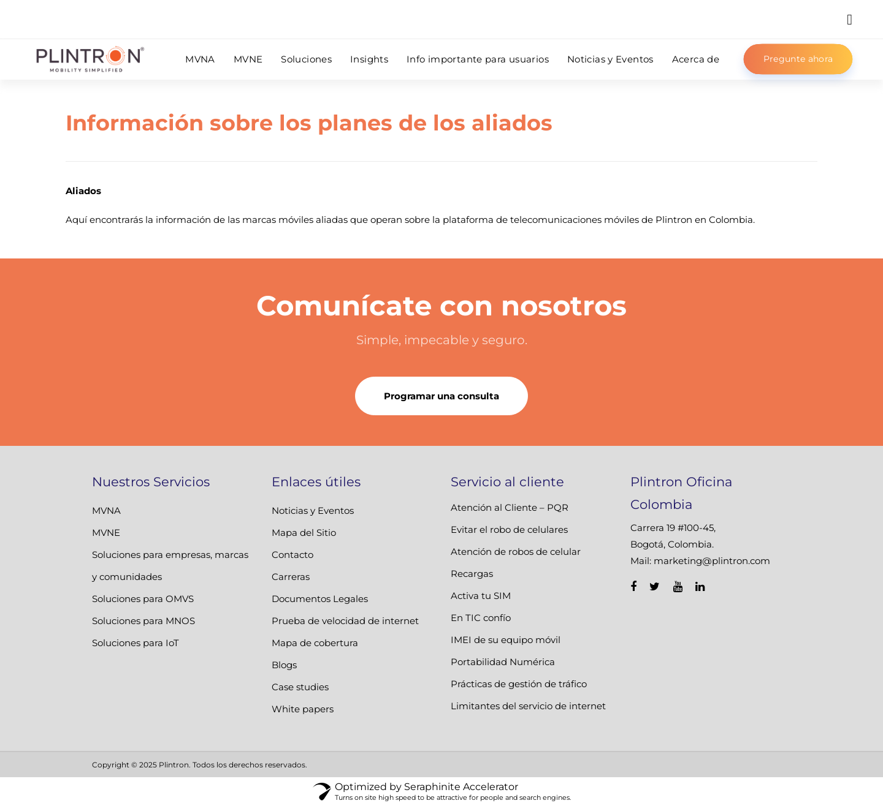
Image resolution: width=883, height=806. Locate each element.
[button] (849, 19)
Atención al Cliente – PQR (509, 507)
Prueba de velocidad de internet (345, 621)
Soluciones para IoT (135, 643)
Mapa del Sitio (304, 532)
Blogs (284, 665)
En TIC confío (481, 617)
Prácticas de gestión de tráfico (519, 684)
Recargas (472, 573)
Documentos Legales (320, 598)
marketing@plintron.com (712, 561)
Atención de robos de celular (516, 551)
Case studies (300, 687)
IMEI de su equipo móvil (505, 640)
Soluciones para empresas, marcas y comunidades (170, 565)
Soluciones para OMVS (143, 598)
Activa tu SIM (481, 595)
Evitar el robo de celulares (509, 529)
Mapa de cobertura (315, 643)
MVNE (106, 532)
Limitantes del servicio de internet (528, 706)
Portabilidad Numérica (503, 662)
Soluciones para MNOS (143, 621)
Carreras (291, 576)
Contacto (292, 554)
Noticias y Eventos (313, 510)
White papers (303, 709)
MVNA (106, 510)
